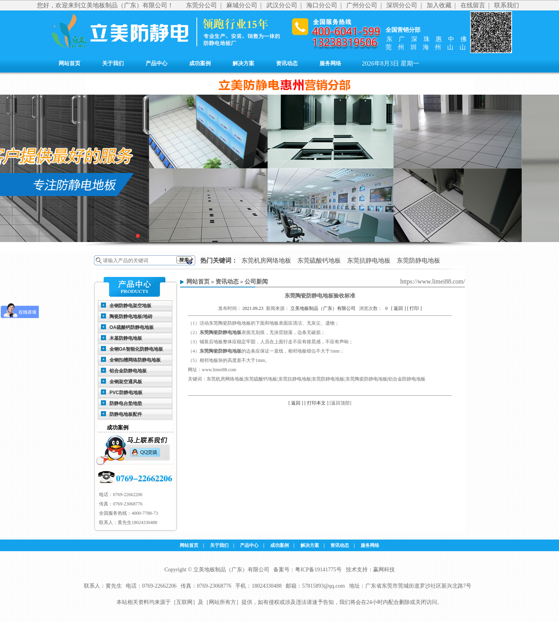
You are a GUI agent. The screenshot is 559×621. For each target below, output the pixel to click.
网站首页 (69, 63)
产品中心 (156, 63)
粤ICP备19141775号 (318, 570)
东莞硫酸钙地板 (319, 260)
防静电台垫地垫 (125, 403)
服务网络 (330, 63)
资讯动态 (287, 63)
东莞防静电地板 (418, 260)
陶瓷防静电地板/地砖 (131, 316)
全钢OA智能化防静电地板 (136, 349)
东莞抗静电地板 (369, 260)
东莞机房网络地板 (266, 260)
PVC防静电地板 (125, 392)
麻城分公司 (241, 5)
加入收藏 (439, 5)
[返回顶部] (340, 403)
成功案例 (200, 63)
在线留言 (472, 5)
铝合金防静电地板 (128, 371)
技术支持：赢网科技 (370, 570)
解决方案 (243, 63)
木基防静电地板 (125, 338)
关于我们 (113, 63)
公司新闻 (256, 281)
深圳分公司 (401, 5)
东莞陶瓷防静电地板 (220, 332)
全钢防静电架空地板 (130, 305)
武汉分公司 (281, 5)
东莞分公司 (201, 5)
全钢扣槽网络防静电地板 (135, 360)
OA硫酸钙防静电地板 (131, 327)
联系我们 (506, 5)
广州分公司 (361, 5)
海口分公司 (321, 5)
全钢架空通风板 (125, 381)
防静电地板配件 (125, 414)
